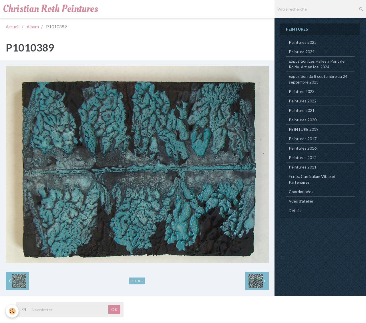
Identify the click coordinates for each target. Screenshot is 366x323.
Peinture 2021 (302, 110)
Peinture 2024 (302, 51)
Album (33, 26)
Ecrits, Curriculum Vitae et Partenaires (312, 179)
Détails (295, 210)
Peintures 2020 (303, 119)
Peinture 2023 (302, 91)
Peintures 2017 (303, 138)
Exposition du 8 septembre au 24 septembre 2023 (318, 79)
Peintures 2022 (303, 100)
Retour (137, 281)
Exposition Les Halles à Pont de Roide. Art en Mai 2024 (317, 64)
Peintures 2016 (303, 148)
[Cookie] (12, 311)
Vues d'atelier (301, 201)
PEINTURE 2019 (304, 129)
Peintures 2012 (303, 157)
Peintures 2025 (303, 42)
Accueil (12, 26)
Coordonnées (301, 191)
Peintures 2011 (303, 167)
